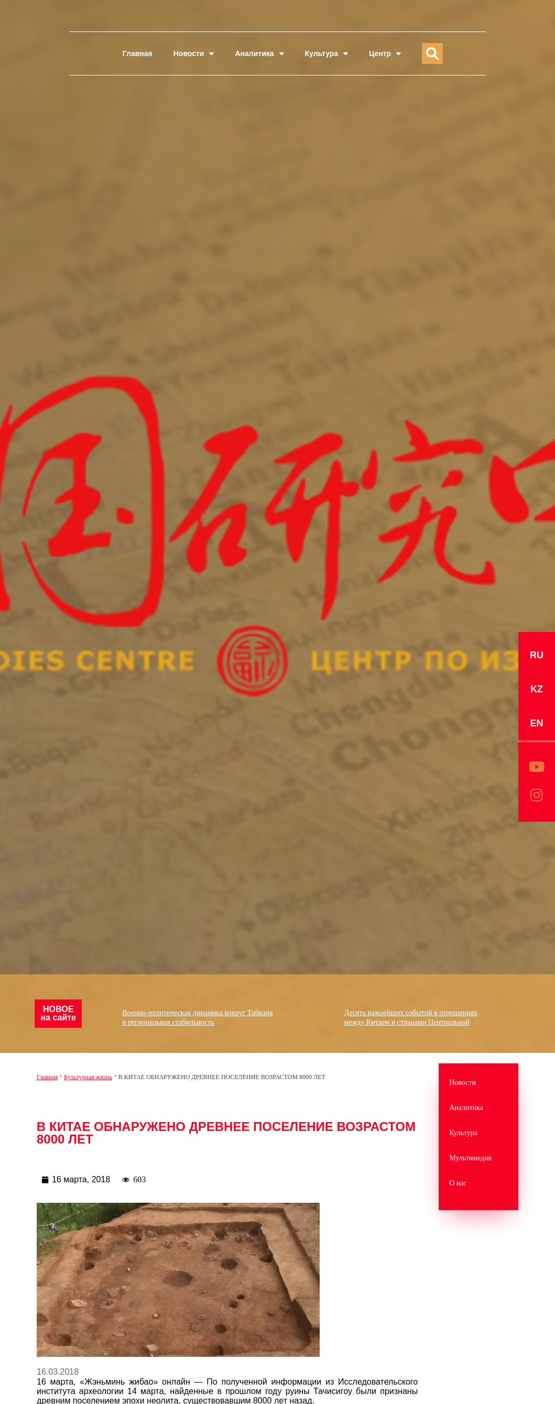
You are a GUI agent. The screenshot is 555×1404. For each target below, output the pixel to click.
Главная (138, 53)
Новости (193, 53)
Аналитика (259, 53)
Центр (385, 53)
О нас (458, 1183)
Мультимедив (470, 1158)
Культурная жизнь (88, 1077)
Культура (327, 53)
